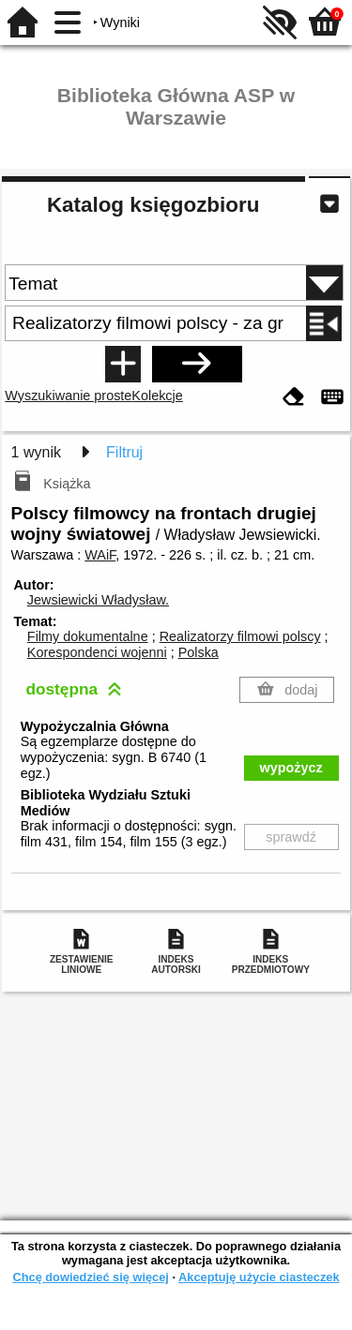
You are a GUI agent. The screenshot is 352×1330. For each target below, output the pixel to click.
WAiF (99, 554)
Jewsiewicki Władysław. (98, 599)
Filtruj (124, 452)
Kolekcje (156, 395)
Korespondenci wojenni (97, 652)
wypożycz (291, 767)
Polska (198, 652)
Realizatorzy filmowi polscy (240, 636)
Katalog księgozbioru (153, 205)
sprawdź (291, 836)
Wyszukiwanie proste (68, 395)
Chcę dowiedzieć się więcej (90, 1277)
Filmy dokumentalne (87, 636)
